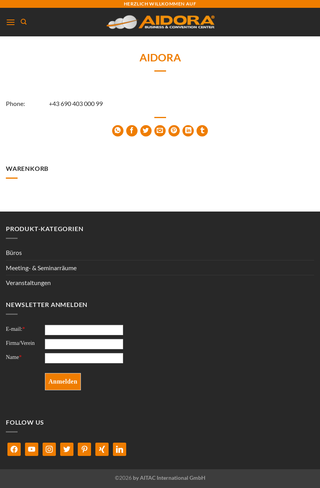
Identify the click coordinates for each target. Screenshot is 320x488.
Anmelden (62, 381)
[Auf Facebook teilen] (131, 130)
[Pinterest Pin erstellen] (174, 130)
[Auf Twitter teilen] (145, 130)
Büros (14, 252)
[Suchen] (24, 21)
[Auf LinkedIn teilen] (188, 130)
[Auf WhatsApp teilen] (117, 130)
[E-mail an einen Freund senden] (160, 130)
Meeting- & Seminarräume (41, 267)
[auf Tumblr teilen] (202, 130)
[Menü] (10, 22)
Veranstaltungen (28, 282)
